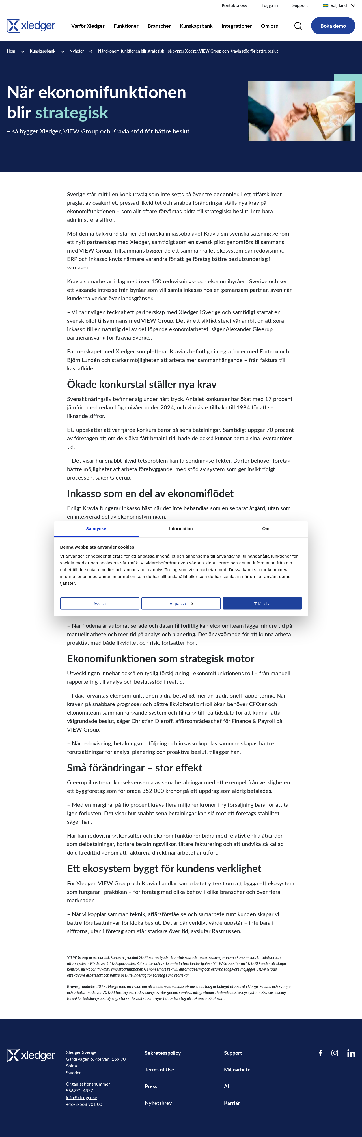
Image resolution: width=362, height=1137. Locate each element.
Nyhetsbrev (158, 1102)
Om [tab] (265, 528)
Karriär (232, 1102)
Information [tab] (181, 528)
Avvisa (100, 603)
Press (151, 1085)
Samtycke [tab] (96, 528)
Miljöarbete (237, 1069)
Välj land (335, 5)
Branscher (159, 25)
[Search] (298, 25)
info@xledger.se (81, 1097)
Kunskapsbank (196, 25)
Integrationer (237, 25)
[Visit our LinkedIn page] (351, 1053)
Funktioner (126, 25)
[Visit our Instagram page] (334, 1053)
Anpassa (181, 603)
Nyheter (77, 51)
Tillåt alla (262, 603)
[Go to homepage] (31, 25)
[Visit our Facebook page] (320, 1053)
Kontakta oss (234, 5)
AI (226, 1085)
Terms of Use (159, 1069)
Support (300, 5)
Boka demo (333, 25)
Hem (11, 51)
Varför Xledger (88, 25)
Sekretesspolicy (163, 1052)
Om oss (269, 25)
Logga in (270, 5)
